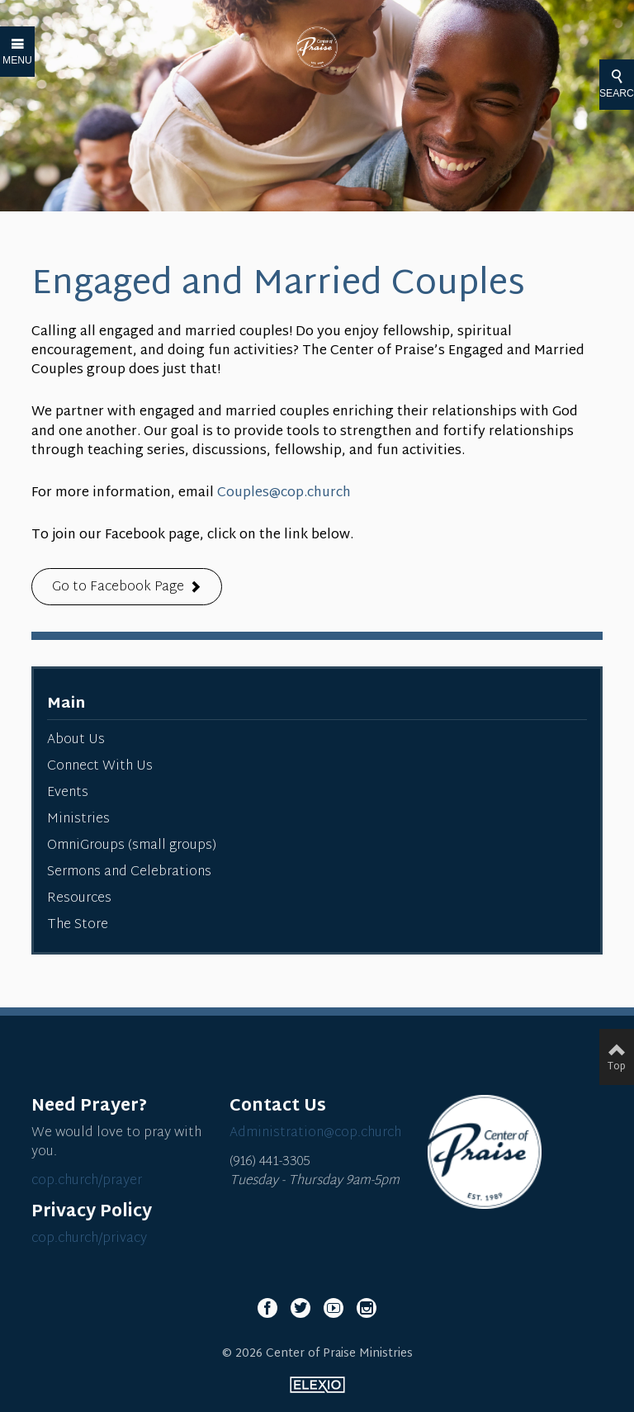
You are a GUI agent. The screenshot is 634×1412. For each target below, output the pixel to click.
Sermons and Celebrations (129, 872)
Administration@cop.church (315, 1133)
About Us (76, 740)
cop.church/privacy (89, 1239)
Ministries (78, 820)
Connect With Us (100, 767)
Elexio (317, 1384)
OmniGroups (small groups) (131, 846)
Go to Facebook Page (118, 587)
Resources (79, 899)
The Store (77, 925)
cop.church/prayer (86, 1181)
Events (67, 793)
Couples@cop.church (284, 493)
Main (66, 704)
